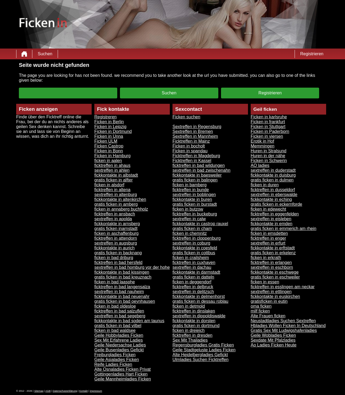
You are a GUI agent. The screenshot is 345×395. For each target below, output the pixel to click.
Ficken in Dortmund (113, 131)
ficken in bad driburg (113, 257)
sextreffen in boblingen (194, 194)
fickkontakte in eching (271, 199)
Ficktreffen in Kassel (191, 160)
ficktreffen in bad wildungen (198, 165)
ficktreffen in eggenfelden (275, 214)
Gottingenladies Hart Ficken (120, 374)
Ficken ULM (105, 141)
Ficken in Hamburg (112, 155)
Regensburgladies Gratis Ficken (203, 345)
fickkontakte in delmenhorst (198, 296)
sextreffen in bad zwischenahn (201, 170)
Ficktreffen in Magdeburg (196, 155)
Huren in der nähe (268, 155)
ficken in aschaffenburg (116, 233)
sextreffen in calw (189, 219)
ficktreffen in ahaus (112, 165)
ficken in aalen (108, 160)
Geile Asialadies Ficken (116, 359)
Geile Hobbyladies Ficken (118, 335)
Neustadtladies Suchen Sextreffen (283, 320)
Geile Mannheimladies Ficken (122, 379)
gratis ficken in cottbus (193, 252)
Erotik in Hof (262, 141)
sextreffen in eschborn (272, 267)
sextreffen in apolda (113, 219)
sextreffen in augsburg (115, 243)
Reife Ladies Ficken (113, 364)
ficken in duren (265, 185)
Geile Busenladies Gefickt (119, 350)
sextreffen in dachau (191, 267)
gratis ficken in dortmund (195, 325)
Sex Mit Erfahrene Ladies (118, 340)
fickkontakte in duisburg (273, 175)
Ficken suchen (186, 117)
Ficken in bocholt (188, 146)
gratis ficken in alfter (113, 180)
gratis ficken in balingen (195, 180)
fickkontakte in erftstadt (273, 248)
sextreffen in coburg (191, 243)
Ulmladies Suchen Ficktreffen (200, 359)
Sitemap (38, 391)
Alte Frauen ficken (268, 316)
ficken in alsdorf (109, 185)
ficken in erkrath (266, 257)
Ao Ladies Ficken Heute (273, 345)
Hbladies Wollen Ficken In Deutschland (288, 325)
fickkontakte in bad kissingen (121, 272)
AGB (48, 391)
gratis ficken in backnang (118, 252)
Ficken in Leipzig (110, 126)
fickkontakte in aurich (114, 248)
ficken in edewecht (268, 209)
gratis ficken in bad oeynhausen (124, 301)
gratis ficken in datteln (193, 277)
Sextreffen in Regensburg (196, 126)
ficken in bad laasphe (114, 282)
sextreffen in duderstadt (273, 170)
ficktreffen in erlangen (271, 262)
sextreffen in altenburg (115, 194)
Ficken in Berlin (109, 121)
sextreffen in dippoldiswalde (198, 316)
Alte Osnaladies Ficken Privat (122, 369)
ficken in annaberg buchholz (121, 209)
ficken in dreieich (188, 330)
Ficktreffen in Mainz (191, 141)
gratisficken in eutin (269, 301)
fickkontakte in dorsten (193, 320)
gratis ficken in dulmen (272, 180)
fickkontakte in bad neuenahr (122, 296)
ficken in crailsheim (190, 257)
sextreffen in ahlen (111, 170)
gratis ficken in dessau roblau (200, 301)
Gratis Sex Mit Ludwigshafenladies (284, 330)
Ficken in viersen (267, 136)
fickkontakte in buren (192, 199)
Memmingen (262, 146)
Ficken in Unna (108, 136)
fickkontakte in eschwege (275, 272)
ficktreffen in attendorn (115, 238)
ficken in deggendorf (191, 282)
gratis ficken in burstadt (194, 204)
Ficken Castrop (108, 146)
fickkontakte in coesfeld (194, 248)
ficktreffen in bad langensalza (122, 286)
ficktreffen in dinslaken (193, 311)
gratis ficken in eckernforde (276, 204)
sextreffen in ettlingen (271, 291)
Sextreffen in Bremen (192, 131)
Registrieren (311, 53)
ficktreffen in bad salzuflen (119, 311)
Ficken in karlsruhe (269, 117)
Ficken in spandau (190, 151)
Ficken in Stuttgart (268, 126)
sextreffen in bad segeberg (119, 316)
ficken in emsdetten (269, 233)
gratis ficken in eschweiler (275, 277)
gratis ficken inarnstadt (115, 228)
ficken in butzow (187, 209)
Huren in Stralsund (269, 151)
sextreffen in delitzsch (193, 291)
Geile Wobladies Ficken (273, 335)
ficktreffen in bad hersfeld (118, 262)
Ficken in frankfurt (268, 121)
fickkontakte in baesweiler (197, 175)
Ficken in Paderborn (270, 131)
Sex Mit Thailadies (190, 340)
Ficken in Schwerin (269, 160)
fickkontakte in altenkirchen (120, 199)
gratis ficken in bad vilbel (117, 325)
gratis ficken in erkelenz (273, 252)
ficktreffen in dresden (192, 335)
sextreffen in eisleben (271, 219)
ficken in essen (265, 282)
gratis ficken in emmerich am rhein (283, 228)
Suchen (45, 53)
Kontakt (83, 391)
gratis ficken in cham (192, 228)
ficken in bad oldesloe (115, 306)
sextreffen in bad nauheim (119, 291)
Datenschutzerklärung (65, 391)
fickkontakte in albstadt (116, 175)
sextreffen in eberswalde (274, 194)
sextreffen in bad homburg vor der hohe (132, 267)
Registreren (105, 117)
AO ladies (260, 165)
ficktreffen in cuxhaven (193, 262)
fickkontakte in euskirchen (275, 296)
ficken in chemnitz (189, 233)
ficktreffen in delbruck (192, 286)
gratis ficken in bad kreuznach (122, 277)
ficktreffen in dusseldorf (273, 189)
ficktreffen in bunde (190, 189)
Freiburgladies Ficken (115, 354)
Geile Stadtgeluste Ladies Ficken (204, 350)
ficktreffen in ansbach (114, 214)
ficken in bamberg (189, 185)
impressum (96, 391)
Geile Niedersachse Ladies (120, 345)
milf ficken (260, 311)
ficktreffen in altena (112, 189)
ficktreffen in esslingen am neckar (283, 286)
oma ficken (261, 306)
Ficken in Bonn (108, 151)
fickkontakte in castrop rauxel (200, 223)
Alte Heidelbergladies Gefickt (200, 354)
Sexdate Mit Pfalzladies (273, 340)
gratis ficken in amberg (116, 204)
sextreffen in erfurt (268, 243)
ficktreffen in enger (268, 238)
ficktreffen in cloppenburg (196, 238)
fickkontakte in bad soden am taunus (129, 320)
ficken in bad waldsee (115, 330)
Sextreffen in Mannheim (195, 136)
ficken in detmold (188, 306)
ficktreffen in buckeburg (194, 214)
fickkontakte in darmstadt (196, 272)
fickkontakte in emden (271, 223)
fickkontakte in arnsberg (117, 223)
